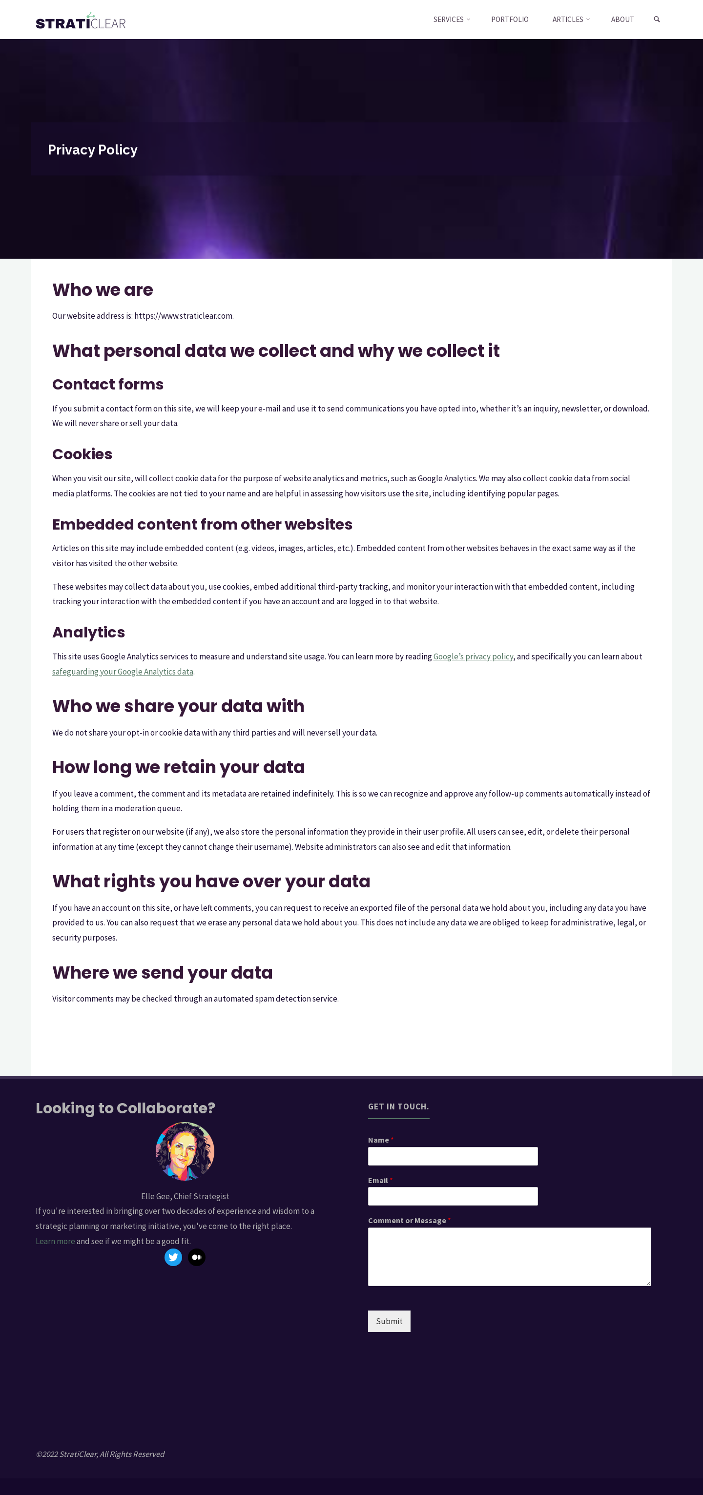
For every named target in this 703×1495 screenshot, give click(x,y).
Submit (389, 1321)
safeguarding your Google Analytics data (122, 671)
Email (380, 1180)
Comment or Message (409, 1220)
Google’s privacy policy (473, 656)
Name (381, 1140)
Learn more (55, 1241)
